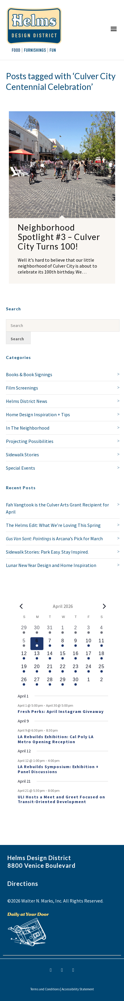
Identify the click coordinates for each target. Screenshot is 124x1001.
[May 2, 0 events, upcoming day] (101, 682)
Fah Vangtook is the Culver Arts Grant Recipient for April (57, 508)
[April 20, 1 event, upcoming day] (36, 669)
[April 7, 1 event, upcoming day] (49, 643)
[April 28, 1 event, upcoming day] (49, 682)
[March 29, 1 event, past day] (24, 630)
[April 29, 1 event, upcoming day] (62, 682)
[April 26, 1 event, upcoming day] (24, 682)
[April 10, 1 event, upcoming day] (88, 643)
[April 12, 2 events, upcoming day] (24, 656)
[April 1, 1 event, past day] (62, 630)
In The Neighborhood (27, 428)
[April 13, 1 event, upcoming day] (36, 656)
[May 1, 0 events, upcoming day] (88, 682)
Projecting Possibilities (29, 441)
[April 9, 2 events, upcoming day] (75, 643)
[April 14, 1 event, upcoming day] (49, 656)
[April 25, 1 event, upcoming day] (101, 669)
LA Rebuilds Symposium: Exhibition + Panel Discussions (58, 769)
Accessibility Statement (78, 989)
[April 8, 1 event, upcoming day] (62, 643)
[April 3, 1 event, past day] (88, 630)
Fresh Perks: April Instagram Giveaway (61, 711)
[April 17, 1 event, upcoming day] (88, 656)
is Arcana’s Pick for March (54, 538)
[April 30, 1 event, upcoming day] (75, 682)
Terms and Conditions (45, 989)
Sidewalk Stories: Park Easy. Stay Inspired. (47, 552)
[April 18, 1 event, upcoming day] (101, 656)
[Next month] (104, 606)
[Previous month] (21, 606)
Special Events (20, 468)
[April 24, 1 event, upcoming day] (88, 669)
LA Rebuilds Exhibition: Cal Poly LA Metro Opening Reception (56, 739)
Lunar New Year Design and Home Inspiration (51, 565)
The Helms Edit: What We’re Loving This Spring (53, 525)
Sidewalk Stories (22, 454)
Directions (22, 883)
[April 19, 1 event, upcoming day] (24, 669)
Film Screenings (22, 388)
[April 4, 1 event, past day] (101, 630)
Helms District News (26, 401)
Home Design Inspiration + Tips (38, 414)
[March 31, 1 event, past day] (49, 630)
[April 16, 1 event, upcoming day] (75, 656)
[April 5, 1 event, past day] (24, 643)
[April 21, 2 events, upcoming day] (49, 669)
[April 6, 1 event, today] (36, 643)
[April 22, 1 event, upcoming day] (62, 669)
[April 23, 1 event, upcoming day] (75, 669)
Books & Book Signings (29, 374)
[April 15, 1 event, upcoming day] (62, 656)
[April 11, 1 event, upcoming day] (101, 643)
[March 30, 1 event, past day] (36, 630)
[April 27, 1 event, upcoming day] (36, 682)
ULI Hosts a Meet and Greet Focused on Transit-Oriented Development (61, 799)
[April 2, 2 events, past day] (75, 630)
